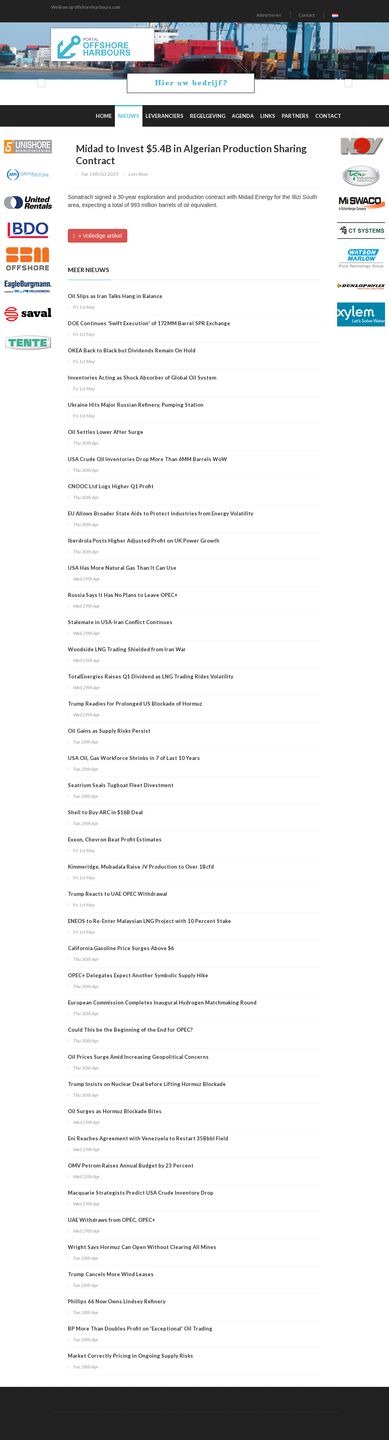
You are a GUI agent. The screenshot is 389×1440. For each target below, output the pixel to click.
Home (104, 116)
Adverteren (269, 15)
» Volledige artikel (97, 236)
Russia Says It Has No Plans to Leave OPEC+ (123, 595)
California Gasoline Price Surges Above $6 (121, 948)
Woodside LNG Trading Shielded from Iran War (127, 649)
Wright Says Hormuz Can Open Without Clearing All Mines (142, 1247)
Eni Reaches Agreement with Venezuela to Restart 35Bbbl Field (148, 1138)
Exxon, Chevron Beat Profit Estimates (115, 839)
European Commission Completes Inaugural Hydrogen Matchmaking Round (162, 1002)
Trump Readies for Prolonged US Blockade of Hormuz (135, 703)
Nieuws (128, 116)
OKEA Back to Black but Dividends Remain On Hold (131, 350)
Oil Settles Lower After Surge (105, 432)
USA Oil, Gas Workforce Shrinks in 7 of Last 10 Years (134, 758)
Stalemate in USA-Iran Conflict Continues (120, 622)
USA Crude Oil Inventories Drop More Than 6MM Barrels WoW (147, 459)
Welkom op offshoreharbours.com (85, 7)
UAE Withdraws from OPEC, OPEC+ (111, 1220)
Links (267, 116)
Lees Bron (138, 174)
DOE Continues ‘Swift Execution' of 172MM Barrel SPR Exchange (149, 323)
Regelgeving (207, 116)
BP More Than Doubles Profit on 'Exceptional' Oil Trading (140, 1328)
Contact (306, 15)
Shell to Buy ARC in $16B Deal (105, 812)
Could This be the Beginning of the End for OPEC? (130, 1029)
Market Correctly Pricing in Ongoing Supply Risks (130, 1355)
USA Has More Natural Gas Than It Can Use (122, 568)
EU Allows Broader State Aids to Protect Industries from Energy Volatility (160, 513)
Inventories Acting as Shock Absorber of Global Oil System (142, 377)
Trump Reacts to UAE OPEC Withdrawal (117, 894)
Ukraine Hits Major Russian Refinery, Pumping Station (135, 405)
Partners (295, 116)
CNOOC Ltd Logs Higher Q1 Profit (111, 486)
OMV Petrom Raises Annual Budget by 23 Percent (131, 1165)
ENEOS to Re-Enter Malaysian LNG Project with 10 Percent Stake (149, 921)
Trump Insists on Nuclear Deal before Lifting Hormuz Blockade (147, 1084)
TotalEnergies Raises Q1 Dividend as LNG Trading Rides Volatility (150, 676)
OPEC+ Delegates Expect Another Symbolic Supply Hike (138, 975)
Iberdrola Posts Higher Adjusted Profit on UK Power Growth (143, 540)
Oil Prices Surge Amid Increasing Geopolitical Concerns (138, 1057)
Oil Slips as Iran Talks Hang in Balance (115, 296)
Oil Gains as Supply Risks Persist (109, 731)
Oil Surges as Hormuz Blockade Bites (115, 1111)
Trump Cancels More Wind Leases (111, 1274)
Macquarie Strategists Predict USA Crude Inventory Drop (140, 1192)
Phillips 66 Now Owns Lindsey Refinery (117, 1301)
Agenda (243, 116)
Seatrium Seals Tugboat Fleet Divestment (121, 785)
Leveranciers (165, 116)
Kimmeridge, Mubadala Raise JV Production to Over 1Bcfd (141, 866)
